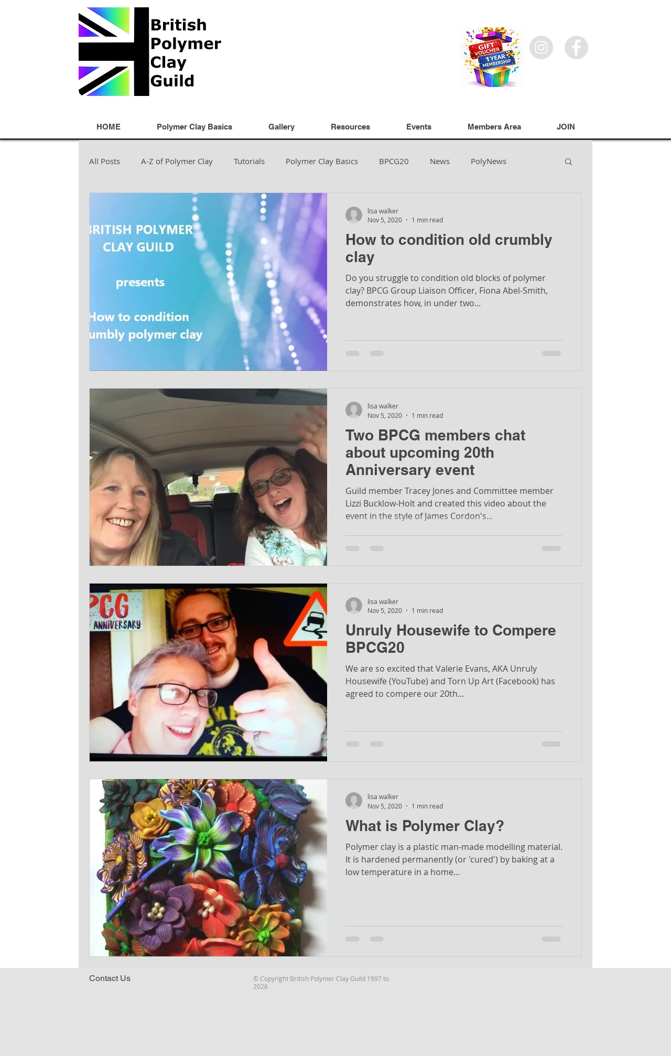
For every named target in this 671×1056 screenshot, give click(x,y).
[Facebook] (576, 47)
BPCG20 (394, 161)
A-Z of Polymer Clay (177, 161)
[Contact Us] (109, 978)
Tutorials (249, 161)
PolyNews (488, 161)
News (440, 161)
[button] (568, 162)
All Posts (104, 161)
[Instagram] (541, 47)
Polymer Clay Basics (322, 161)
